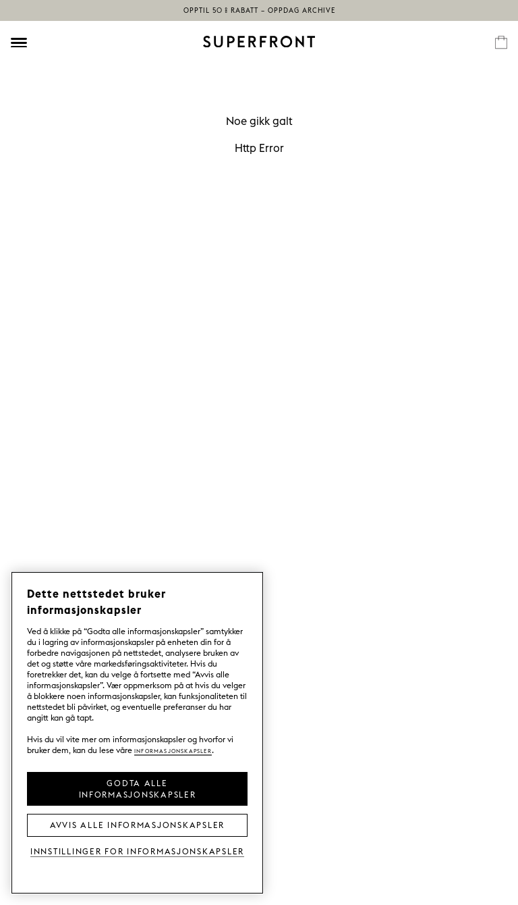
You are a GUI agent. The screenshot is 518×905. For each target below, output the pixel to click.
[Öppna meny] (19, 42)
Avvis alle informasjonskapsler (137, 824)
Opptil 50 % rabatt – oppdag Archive (259, 10)
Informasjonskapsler (173, 750)
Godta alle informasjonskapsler (137, 788)
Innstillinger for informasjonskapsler (137, 850)
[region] (137, 732)
